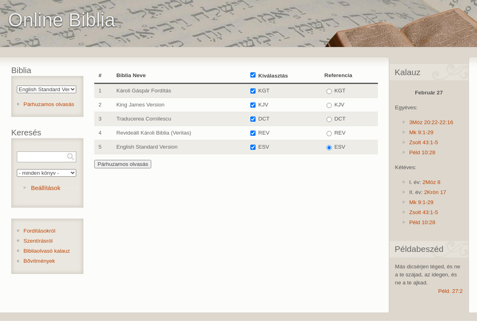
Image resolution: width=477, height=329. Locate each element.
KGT (264, 91)
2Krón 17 (435, 192)
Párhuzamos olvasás (49, 104)
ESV (263, 147)
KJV (263, 105)
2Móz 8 (431, 182)
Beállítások (45, 187)
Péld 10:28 (422, 152)
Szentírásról (38, 241)
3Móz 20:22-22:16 (431, 122)
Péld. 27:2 (450, 291)
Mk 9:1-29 (421, 132)
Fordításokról (39, 231)
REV (264, 133)
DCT (264, 119)
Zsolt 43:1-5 (423, 142)
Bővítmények (39, 261)
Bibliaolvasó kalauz (47, 251)
